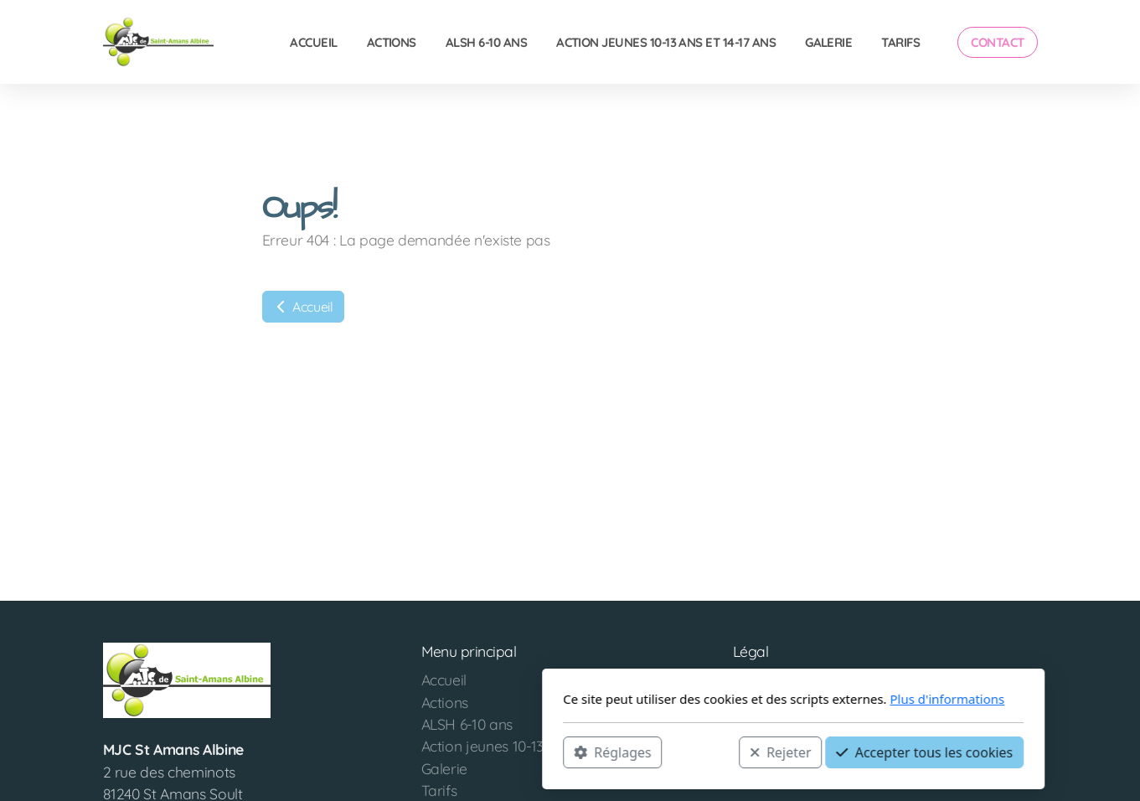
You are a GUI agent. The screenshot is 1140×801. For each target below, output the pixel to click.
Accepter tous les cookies (701, 751)
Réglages (389, 751)
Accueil (303, 306)
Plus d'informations (724, 698)
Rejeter (557, 751)
